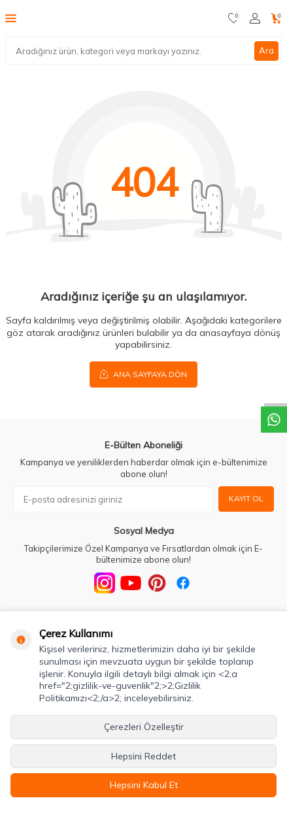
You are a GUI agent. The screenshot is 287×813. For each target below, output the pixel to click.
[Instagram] (104, 582)
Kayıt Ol (246, 498)
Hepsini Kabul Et (144, 785)
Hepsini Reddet (143, 756)
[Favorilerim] (233, 18)
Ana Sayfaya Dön (143, 374)
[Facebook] (183, 582)
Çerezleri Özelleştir (144, 727)
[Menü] (10, 17)
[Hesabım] (255, 18)
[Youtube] (130, 582)
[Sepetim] (276, 18)
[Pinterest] (156, 582)
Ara (266, 50)
